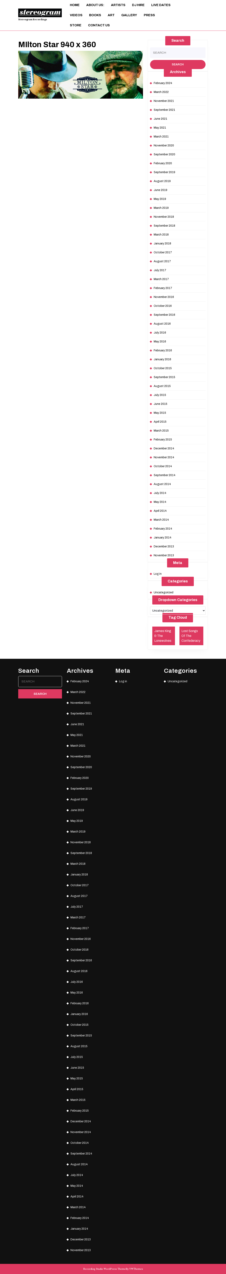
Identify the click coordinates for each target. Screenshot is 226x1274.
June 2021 (160, 118)
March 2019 (161, 207)
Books (95, 15)
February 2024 (163, 83)
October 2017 (163, 252)
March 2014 (161, 519)
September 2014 (164, 475)
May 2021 (160, 127)
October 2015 (163, 368)
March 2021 (161, 136)
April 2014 (160, 510)
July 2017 (160, 270)
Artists (118, 5)
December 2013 (164, 546)
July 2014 (160, 493)
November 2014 (164, 457)
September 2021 (164, 109)
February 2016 (163, 350)
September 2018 (164, 225)
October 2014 (163, 466)
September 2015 (164, 377)
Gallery (129, 15)
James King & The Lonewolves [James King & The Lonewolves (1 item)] (162, 635)
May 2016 (160, 341)
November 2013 (164, 555)
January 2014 (162, 537)
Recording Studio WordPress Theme (104, 1269)
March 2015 (161, 430)
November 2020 (164, 145)
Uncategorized (163, 592)
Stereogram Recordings (32, 19)
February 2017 (163, 288)
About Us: (95, 5)
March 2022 (161, 92)
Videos (76, 15)
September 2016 (164, 314)
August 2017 (162, 261)
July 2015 (160, 395)
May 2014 (160, 501)
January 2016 (162, 359)
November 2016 (164, 297)
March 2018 (161, 234)
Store (75, 25)
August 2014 (162, 484)
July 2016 (160, 332)
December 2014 (164, 448)
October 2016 (163, 305)
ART (111, 15)
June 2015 (160, 403)
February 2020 (163, 163)
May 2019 (160, 198)
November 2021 (164, 100)
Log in (158, 573)
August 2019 (162, 181)
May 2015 (160, 412)
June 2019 (160, 190)
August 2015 (162, 386)
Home (75, 5)
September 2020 (164, 154)
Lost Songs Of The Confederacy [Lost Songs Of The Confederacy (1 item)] (190, 635)
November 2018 (164, 216)
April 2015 (160, 421)
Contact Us (99, 25)
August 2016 (162, 323)
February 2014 (163, 528)
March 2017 (161, 279)
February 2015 (163, 439)
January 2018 (162, 243)
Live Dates (161, 5)
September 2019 (164, 172)
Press (149, 15)
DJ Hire (138, 5)
